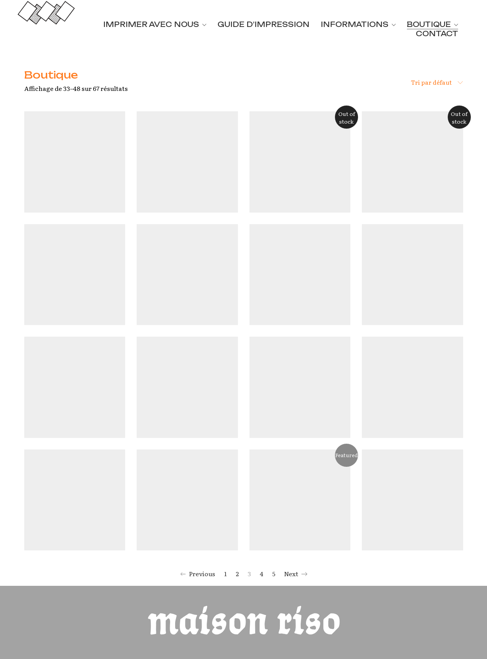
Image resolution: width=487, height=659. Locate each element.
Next (295, 574)
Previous (197, 574)
